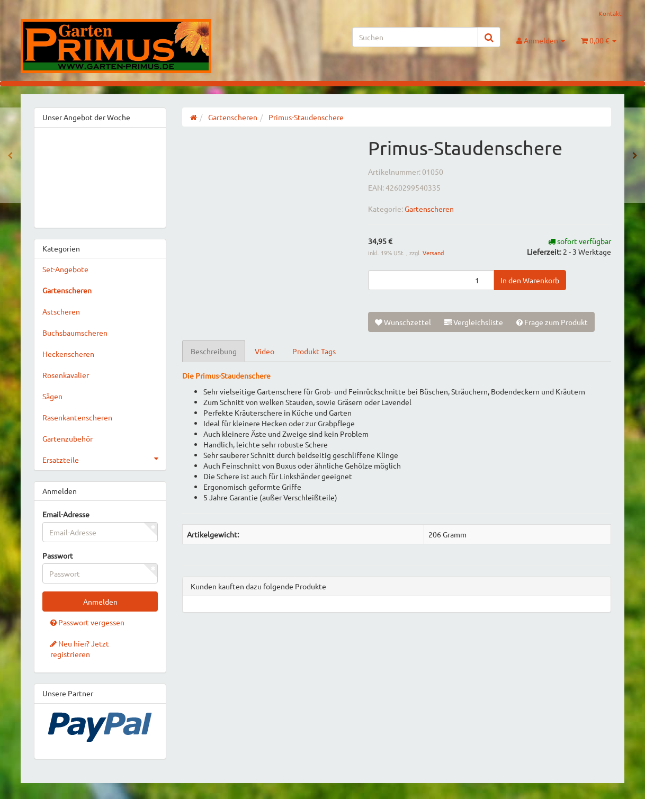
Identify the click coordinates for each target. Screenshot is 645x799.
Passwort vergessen (87, 622)
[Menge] (431, 280)
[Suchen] (415, 37)
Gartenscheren (429, 208)
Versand (433, 252)
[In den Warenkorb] (530, 280)
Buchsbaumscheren (74, 332)
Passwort (57, 555)
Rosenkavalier (65, 375)
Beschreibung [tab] (214, 351)
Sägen (52, 396)
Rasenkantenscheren (77, 417)
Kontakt (610, 13)
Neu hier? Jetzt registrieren (79, 649)
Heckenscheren (68, 353)
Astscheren (61, 311)
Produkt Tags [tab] (314, 351)
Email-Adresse (65, 514)
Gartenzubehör (67, 438)
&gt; (100, 175)
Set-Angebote (65, 269)
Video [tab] (264, 351)
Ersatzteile (104, 458)
